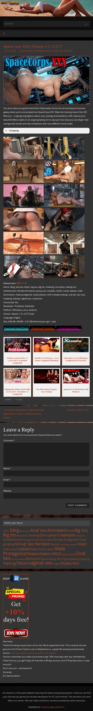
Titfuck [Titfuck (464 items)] (22, 563)
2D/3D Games (26, 51)
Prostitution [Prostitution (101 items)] (20, 559)
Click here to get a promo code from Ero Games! (33, 653)
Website (7, 490)
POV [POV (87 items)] (13, 559)
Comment (9, 440)
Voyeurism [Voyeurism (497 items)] (69, 563)
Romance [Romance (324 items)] (33, 558)
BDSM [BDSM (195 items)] (70, 531)
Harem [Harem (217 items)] (54, 544)
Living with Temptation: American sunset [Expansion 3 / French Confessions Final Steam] (23, 413)
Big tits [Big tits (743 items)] (9, 535)
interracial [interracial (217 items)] (10, 549)
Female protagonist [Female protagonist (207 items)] (66, 539)
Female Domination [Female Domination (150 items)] (42, 539)
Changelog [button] (12, 130)
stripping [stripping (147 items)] (84, 559)
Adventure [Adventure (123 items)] (25, 531)
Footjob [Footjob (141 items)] (82, 539)
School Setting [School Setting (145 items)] (48, 559)
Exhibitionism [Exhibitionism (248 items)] (13, 539)
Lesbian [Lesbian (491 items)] (23, 548)
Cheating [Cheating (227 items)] (33, 535)
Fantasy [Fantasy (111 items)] (27, 539)
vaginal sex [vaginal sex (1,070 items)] (40, 563)
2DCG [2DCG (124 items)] (6, 531)
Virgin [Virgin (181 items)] (56, 563)
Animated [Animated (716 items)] (56, 530)
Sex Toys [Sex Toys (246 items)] (62, 559)
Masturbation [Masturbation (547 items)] (40, 553)
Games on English (63, 51)
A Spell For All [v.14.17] (78, 409)
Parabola (46, 707)
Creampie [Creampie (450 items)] (66, 535)
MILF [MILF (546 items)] (56, 553)
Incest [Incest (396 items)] (82, 544)
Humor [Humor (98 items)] (73, 544)
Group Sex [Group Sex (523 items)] (24, 543)
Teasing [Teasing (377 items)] (9, 563)
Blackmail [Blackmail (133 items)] (22, 535)
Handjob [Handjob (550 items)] (42, 543)
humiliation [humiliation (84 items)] (65, 544)
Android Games (42, 51)
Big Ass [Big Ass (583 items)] (81, 530)
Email (6, 479)
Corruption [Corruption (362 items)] (48, 535)
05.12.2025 (10, 51)
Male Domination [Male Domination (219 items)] (42, 549)
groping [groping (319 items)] (8, 544)
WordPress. (59, 707)
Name (7, 468)
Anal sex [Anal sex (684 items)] (38, 530)
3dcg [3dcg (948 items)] (14, 530)
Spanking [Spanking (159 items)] (74, 559)
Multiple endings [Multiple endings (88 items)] (68, 554)
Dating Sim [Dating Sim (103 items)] (80, 535)
